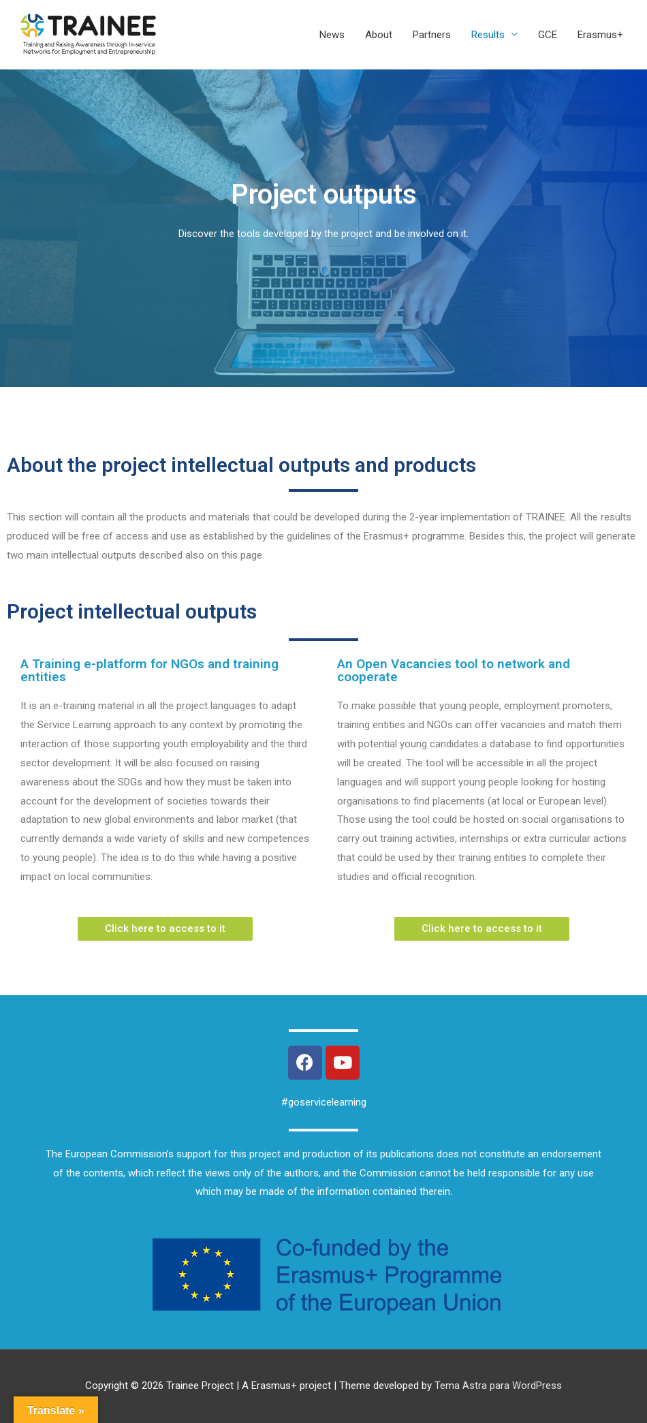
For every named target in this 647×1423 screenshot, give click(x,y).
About (378, 35)
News (332, 35)
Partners (432, 35)
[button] (165, 929)
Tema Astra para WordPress (498, 1385)
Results (488, 35)
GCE (547, 35)
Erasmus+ (600, 35)
